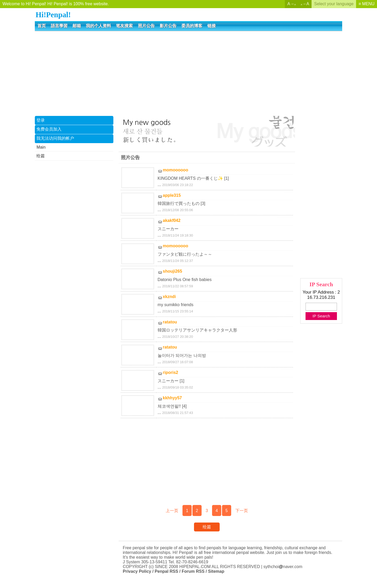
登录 (40, 120)
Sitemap (216, 571)
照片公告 (146, 26)
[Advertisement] (188, 73)
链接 (211, 26)
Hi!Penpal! (53, 14)
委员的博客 (191, 26)
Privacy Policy (137, 571)
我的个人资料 (98, 26)
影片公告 (168, 26)
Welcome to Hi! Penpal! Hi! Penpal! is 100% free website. (56, 4)
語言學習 (59, 26)
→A (305, 4)
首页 (41, 26)
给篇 (40, 156)
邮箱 (77, 26)
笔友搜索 (124, 26)
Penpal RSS (166, 571)
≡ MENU (367, 4)
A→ (291, 4)
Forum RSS (193, 571)
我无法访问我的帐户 (55, 138)
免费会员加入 (49, 129)
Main (41, 147)
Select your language (333, 4)
